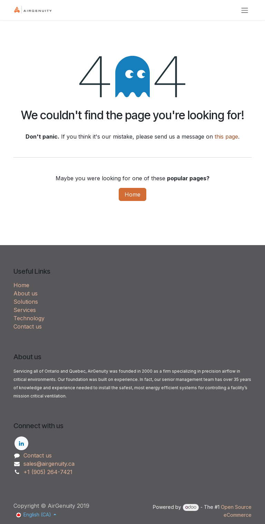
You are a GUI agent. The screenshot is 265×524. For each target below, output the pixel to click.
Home (132, 194)
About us (25, 293)
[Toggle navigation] (245, 10)
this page (226, 136)
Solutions (25, 301)
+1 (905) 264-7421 (47, 471)
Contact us (27, 326)
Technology (29, 318)
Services (24, 309)
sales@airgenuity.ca (49, 463)
